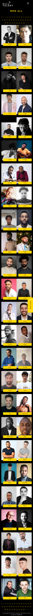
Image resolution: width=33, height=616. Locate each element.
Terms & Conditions (15, 613)
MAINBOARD (19, 614)
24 (23, 20)
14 (30, 17)
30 (10, 23)
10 (21, 17)
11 (23, 17)
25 (25, 20)
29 (7, 23)
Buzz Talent (14, 3)
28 (5, 23)
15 (2, 20)
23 (20, 20)
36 (24, 23)
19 (11, 20)
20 (14, 20)
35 (21, 23)
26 (28, 20)
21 (16, 20)
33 (16, 23)
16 (4, 20)
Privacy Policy (24, 613)
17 (7, 20)
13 (28, 17)
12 (26, 17)
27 (30, 20)
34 (19, 23)
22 (18, 20)
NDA (29, 613)
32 (14, 23)
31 (12, 23)
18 (9, 20)
